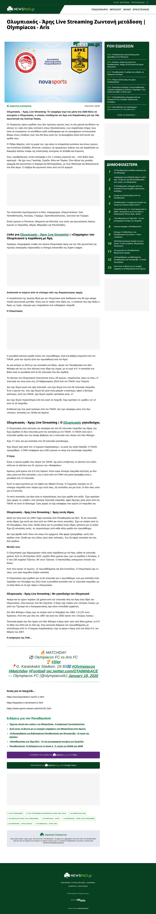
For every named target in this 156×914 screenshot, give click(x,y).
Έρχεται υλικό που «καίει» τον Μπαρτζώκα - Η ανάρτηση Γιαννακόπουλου (47, 724)
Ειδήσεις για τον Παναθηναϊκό (29, 718)
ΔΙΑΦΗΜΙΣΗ (91, 883)
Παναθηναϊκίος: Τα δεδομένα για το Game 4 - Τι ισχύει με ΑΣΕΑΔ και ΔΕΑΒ (46, 746)
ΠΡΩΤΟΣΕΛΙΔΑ (138, 2)
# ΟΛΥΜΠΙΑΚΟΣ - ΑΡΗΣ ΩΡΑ (46, 824)
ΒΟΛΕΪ (127, 9)
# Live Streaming (15, 813)
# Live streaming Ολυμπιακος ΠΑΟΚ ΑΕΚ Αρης (46, 813)
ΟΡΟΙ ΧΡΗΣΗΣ (83, 886)
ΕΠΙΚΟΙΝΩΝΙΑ (65, 883)
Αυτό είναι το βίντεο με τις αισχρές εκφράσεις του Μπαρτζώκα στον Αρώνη (48, 728)
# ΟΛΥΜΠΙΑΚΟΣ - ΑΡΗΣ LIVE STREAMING (79, 818)
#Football (37, 671)
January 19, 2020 (83, 676)
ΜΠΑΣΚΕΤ (116, 9)
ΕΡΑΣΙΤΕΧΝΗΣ (141, 9)
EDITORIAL (125, 2)
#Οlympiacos (83, 666)
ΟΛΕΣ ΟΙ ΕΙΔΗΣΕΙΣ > (127, 115)
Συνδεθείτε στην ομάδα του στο (53, 755)
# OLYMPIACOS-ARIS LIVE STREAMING (23, 818)
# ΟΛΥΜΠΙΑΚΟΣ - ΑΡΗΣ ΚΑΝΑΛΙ (20, 824)
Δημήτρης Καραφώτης (56, 835)
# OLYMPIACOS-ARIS (77, 813)
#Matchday (18, 671)
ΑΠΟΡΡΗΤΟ (72, 886)
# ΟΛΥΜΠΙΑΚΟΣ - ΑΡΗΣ (50, 818)
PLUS (116, 2)
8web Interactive (83, 908)
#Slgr (56, 662)
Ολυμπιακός (72, 422)
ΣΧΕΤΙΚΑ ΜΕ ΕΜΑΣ (78, 883)
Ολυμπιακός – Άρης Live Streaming (44, 234)
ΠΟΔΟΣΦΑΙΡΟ (100, 9)
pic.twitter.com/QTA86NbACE (72, 671)
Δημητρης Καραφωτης (20, 106)
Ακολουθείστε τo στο (53, 765)
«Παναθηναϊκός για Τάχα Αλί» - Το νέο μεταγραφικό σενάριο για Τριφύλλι (47, 741)
